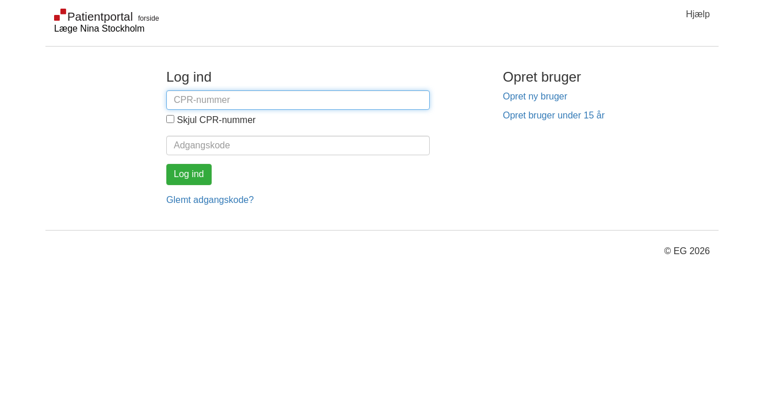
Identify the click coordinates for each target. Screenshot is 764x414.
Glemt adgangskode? (210, 200)
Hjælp (698, 14)
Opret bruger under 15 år (554, 115)
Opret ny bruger (535, 96)
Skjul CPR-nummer (216, 120)
